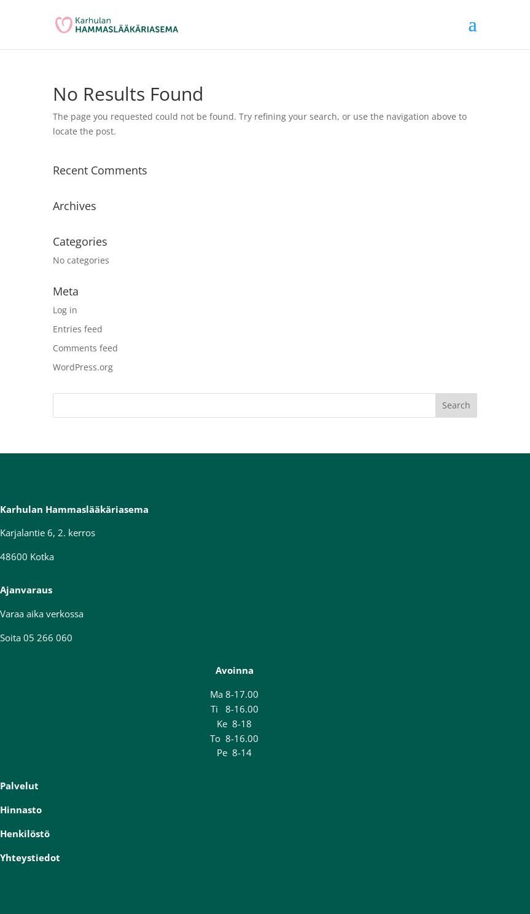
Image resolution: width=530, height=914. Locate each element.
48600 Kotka (27, 556)
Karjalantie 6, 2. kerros (47, 532)
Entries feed (78, 329)
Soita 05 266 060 (36, 637)
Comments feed (85, 348)
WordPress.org (83, 367)
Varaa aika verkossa (42, 613)
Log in (65, 310)
